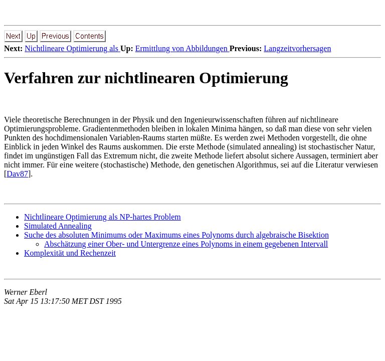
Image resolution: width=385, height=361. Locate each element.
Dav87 (17, 173)
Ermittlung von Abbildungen (182, 48)
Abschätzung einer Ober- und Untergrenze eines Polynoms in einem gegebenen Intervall (186, 244)
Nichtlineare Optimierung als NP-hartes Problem (102, 217)
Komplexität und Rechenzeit (70, 253)
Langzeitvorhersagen (297, 48)
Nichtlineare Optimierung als (72, 48)
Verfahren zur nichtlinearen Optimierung (146, 78)
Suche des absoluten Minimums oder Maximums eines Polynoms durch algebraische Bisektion (176, 235)
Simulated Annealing (58, 226)
